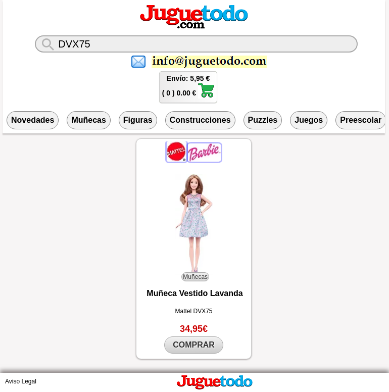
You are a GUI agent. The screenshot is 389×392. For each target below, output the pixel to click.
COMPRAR (194, 344)
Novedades (32, 120)
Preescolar (360, 120)
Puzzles (263, 120)
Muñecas (88, 120)
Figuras (138, 120)
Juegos (309, 120)
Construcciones (200, 120)
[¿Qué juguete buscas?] (196, 44)
